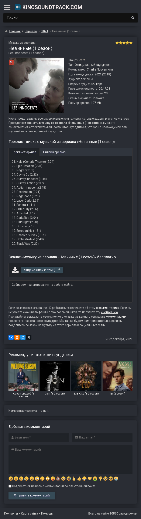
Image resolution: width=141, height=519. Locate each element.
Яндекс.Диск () (42, 270)
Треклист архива (24, 152)
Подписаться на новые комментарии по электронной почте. (52, 486)
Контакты (11, 513)
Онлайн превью (54, 152)
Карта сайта (29, 513)
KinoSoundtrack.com (48, 7)
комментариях (109, 308)
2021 (98, 74)
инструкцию (109, 312)
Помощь (47, 513)
